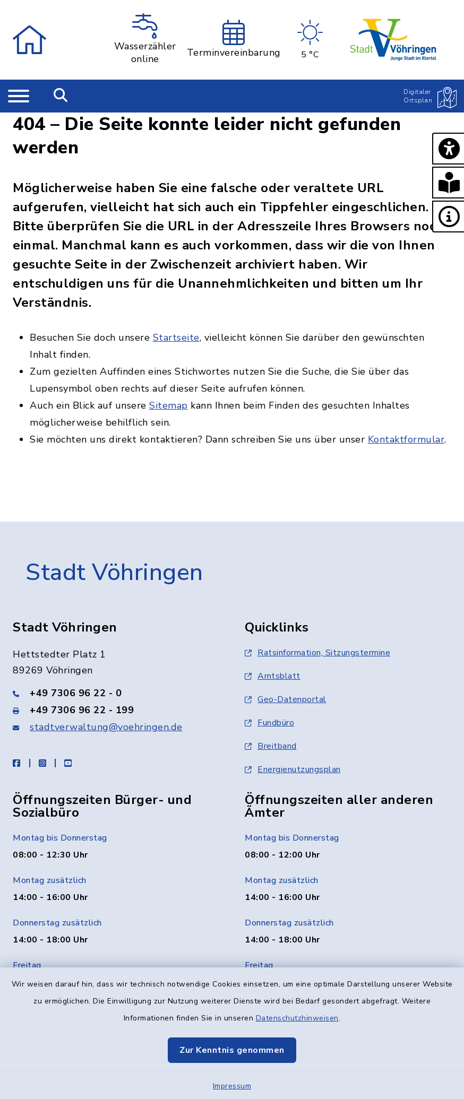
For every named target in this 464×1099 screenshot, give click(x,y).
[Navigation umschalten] (18, 96)
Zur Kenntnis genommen (232, 1050)
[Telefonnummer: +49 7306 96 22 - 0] (116, 693)
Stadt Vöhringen (114, 573)
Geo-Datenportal (285, 699)
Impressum (232, 1086)
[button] (448, 149)
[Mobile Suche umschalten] (61, 96)
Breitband (271, 746)
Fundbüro (269, 723)
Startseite (176, 337)
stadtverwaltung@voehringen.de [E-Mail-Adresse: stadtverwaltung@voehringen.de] (106, 727)
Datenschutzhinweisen (297, 1018)
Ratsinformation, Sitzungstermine (317, 653)
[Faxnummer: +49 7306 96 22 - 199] (116, 710)
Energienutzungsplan (293, 769)
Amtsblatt (272, 676)
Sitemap (168, 405)
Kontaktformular (406, 439)
